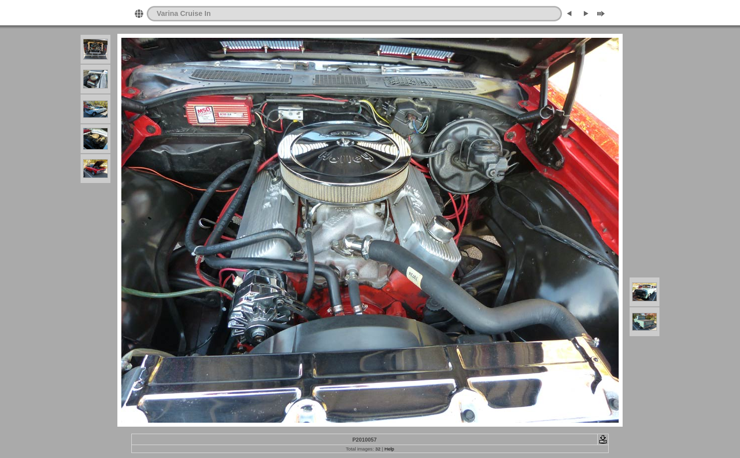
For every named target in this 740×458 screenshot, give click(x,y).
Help (389, 449)
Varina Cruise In (184, 13)
